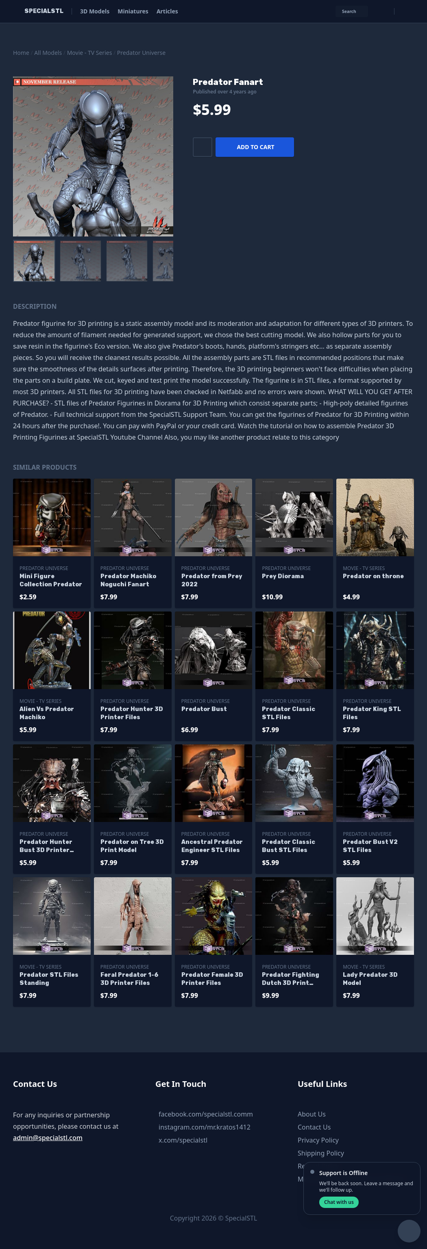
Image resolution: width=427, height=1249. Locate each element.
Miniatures (133, 11)
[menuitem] (34, 261)
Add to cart (255, 147)
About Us (312, 1114)
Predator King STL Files (372, 713)
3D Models (94, 11)
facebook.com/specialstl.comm (206, 1114)
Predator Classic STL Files (288, 713)
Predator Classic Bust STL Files (288, 846)
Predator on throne (373, 576)
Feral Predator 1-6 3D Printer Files (129, 979)
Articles (167, 11)
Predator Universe (141, 52)
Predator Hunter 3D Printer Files (131, 713)
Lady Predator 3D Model (370, 979)
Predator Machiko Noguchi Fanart (128, 580)
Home (21, 52)
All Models (48, 52)
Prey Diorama (283, 576)
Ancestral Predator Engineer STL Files (212, 846)
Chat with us (339, 1202)
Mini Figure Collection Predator (51, 580)
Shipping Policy (321, 1153)
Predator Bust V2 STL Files (370, 846)
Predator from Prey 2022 (211, 580)
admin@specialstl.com (48, 1137)
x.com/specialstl (183, 1140)
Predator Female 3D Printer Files (212, 979)
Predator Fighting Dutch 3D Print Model (290, 979)
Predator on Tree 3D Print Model (132, 846)
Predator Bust (204, 709)
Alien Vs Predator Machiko (47, 713)
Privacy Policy (318, 1140)
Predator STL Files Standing (49, 979)
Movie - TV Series (89, 52)
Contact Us (314, 1127)
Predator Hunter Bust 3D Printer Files (46, 846)
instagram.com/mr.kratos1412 (205, 1127)
